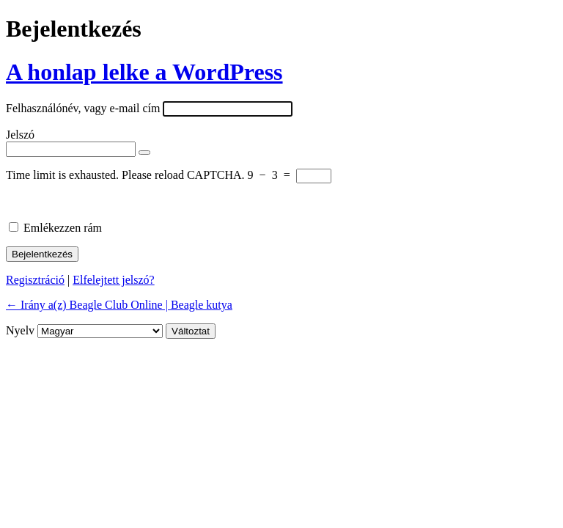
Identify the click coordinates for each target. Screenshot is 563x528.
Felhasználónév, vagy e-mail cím (83, 108)
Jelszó (20, 134)
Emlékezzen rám (62, 227)
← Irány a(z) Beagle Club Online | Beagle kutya (119, 304)
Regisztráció (35, 280)
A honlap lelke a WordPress (144, 72)
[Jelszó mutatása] (144, 152)
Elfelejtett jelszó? (114, 280)
